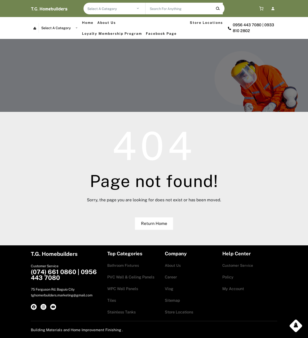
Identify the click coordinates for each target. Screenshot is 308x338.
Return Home (154, 223)
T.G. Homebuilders (49, 9)
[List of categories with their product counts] (111, 8)
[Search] (218, 8)
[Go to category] (137, 8)
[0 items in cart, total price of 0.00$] (260, 8)
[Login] (272, 8)
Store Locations (206, 23)
